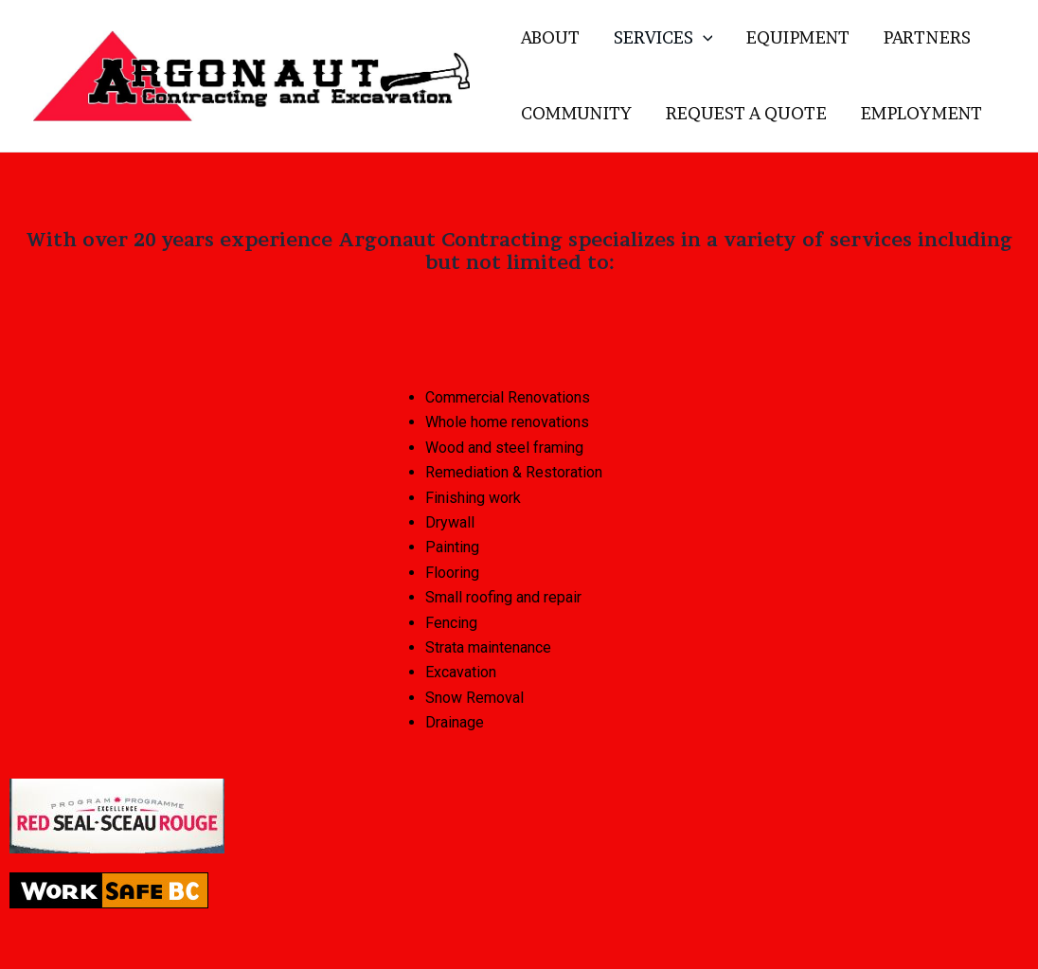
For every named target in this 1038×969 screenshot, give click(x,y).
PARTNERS (927, 37)
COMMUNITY (576, 113)
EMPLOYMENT (921, 113)
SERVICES (663, 38)
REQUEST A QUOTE (746, 113)
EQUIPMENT (798, 37)
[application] (703, 38)
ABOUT (550, 37)
